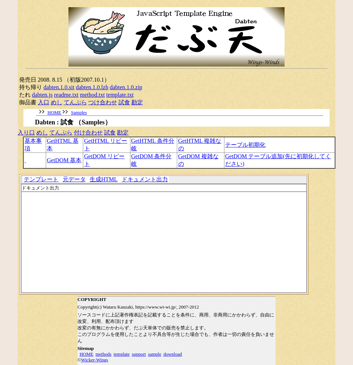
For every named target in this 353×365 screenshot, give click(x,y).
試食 (124, 102)
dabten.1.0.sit (59, 87)
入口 (43, 102)
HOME (54, 112)
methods (103, 354)
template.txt (120, 95)
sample (154, 354)
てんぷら (75, 102)
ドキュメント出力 (145, 179)
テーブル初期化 (245, 145)
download (173, 354)
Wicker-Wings (94, 359)
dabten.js (42, 95)
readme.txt (66, 95)
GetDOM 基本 (64, 160)
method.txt (92, 95)
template (121, 354)
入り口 (26, 132)
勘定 (137, 102)
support (139, 354)
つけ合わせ (102, 102)
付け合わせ (88, 132)
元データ (74, 179)
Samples (79, 112)
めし (56, 102)
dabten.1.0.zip (126, 87)
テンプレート (41, 179)
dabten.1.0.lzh (92, 87)
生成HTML (103, 179)
